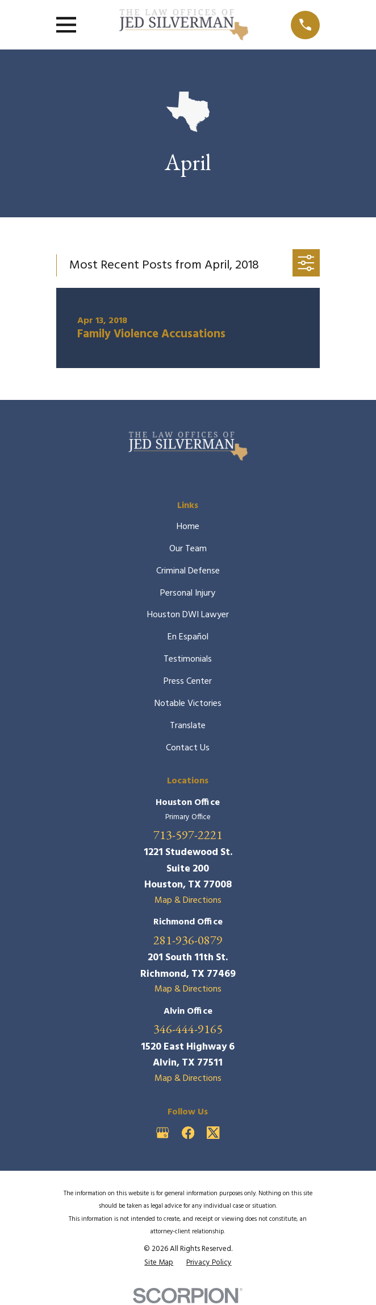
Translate (188, 725)
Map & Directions (188, 900)
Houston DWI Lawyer (188, 615)
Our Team (188, 549)
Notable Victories (188, 703)
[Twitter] (213, 1132)
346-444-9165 (188, 1029)
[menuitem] (158, 1263)
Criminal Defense (188, 571)
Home (188, 526)
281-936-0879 (188, 940)
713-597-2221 (188, 835)
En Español (188, 637)
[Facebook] (188, 1132)
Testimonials (188, 659)
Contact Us (188, 748)
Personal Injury (187, 593)
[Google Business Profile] (162, 1132)
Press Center (188, 681)
